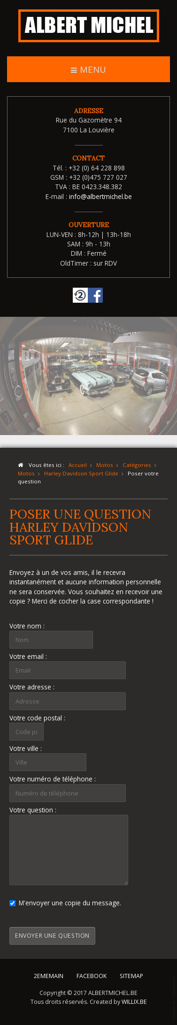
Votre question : (32, 809)
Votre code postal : (37, 717)
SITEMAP (131, 974)
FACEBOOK (92, 974)
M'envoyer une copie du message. (65, 902)
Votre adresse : (31, 686)
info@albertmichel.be (100, 196)
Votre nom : (27, 625)
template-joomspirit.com (175, 997)
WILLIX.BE (134, 1000)
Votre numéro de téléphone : (52, 778)
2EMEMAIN (48, 974)
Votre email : (28, 656)
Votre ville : (25, 748)
